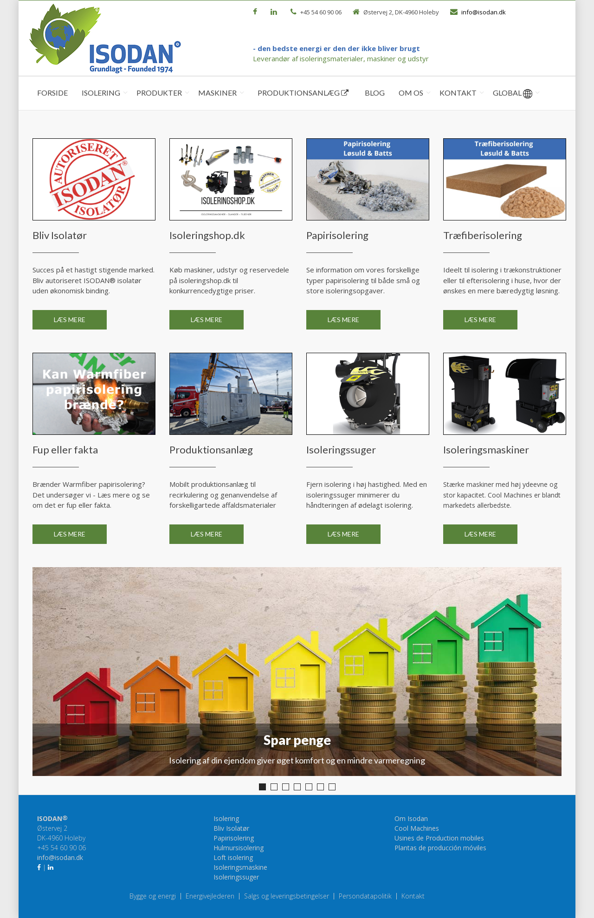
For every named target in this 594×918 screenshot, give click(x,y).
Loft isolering (233, 857)
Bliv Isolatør (231, 828)
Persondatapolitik (365, 896)
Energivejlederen (210, 896)
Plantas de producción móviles (440, 847)
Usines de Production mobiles (439, 838)
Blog (375, 92)
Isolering (101, 92)
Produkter (159, 92)
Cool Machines (416, 828)
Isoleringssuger (236, 877)
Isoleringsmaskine (240, 867)
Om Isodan (411, 818)
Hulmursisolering (238, 847)
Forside (52, 92)
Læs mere (69, 319)
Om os (411, 92)
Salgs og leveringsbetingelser (286, 896)
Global (512, 93)
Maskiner (217, 92)
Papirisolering (233, 838)
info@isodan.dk (483, 12)
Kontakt (458, 92)
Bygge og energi (152, 896)
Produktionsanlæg (303, 92)
